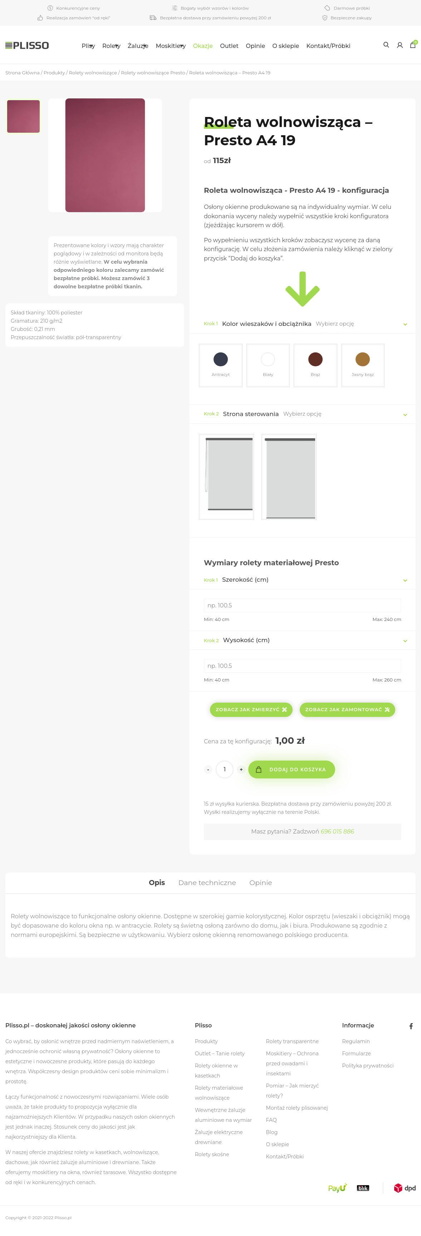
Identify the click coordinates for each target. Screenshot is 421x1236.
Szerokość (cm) (236, 582)
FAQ (271, 1126)
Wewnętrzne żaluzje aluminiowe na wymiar (223, 1121)
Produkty (206, 1047)
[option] (26, 118)
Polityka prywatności (368, 1072)
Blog (272, 1138)
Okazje (220, 46)
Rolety (103, 46)
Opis (154, 887)
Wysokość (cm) (237, 642)
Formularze (356, 1059)
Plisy (71, 46)
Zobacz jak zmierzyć (251, 712)
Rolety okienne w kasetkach (216, 1077)
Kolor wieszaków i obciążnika (267, 323)
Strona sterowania (251, 416)
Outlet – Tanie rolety (220, 1059)
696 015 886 (337, 834)
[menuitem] (75, 45)
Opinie (272, 46)
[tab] (154, 887)
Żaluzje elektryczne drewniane (219, 1143)
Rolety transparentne (292, 1047)
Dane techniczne (207, 887)
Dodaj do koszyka (301, 771)
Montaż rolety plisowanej (297, 1114)
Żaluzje (138, 46)
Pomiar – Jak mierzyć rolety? (292, 1097)
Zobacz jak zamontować (347, 712)
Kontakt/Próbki (346, 46)
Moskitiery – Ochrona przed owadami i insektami (292, 1069)
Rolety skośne (212, 1160)
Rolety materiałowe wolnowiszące (219, 1099)
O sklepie (302, 46)
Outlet (246, 46)
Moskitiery (179, 46)
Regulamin (356, 1047)
